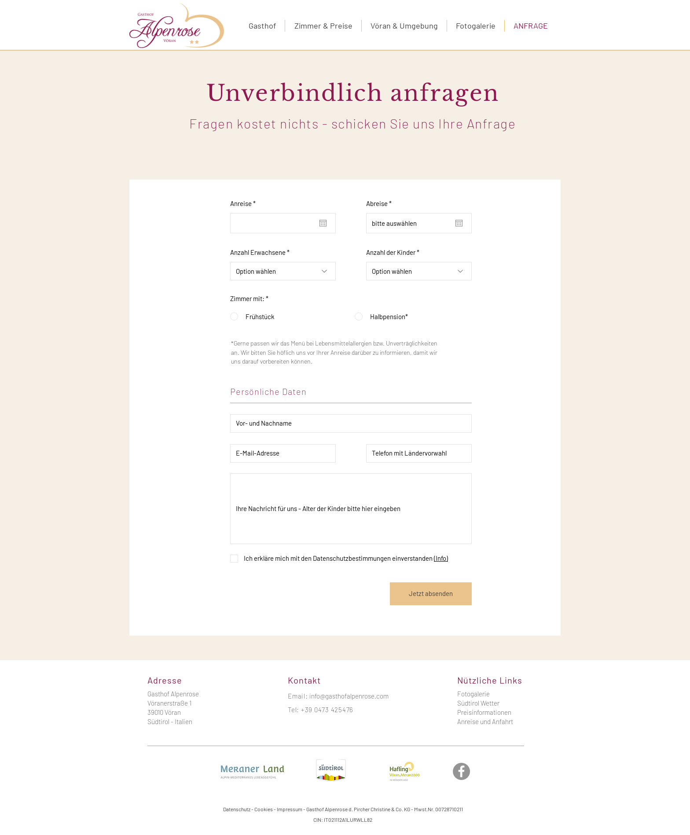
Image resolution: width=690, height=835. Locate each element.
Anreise (244, 203)
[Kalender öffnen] (323, 223)
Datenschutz (236, 809)
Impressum (289, 809)
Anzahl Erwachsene (258, 252)
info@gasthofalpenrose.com (349, 696)
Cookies (263, 809)
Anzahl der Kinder (390, 252)
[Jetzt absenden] (431, 593)
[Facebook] (461, 771)
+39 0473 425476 (327, 710)
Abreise (380, 203)
